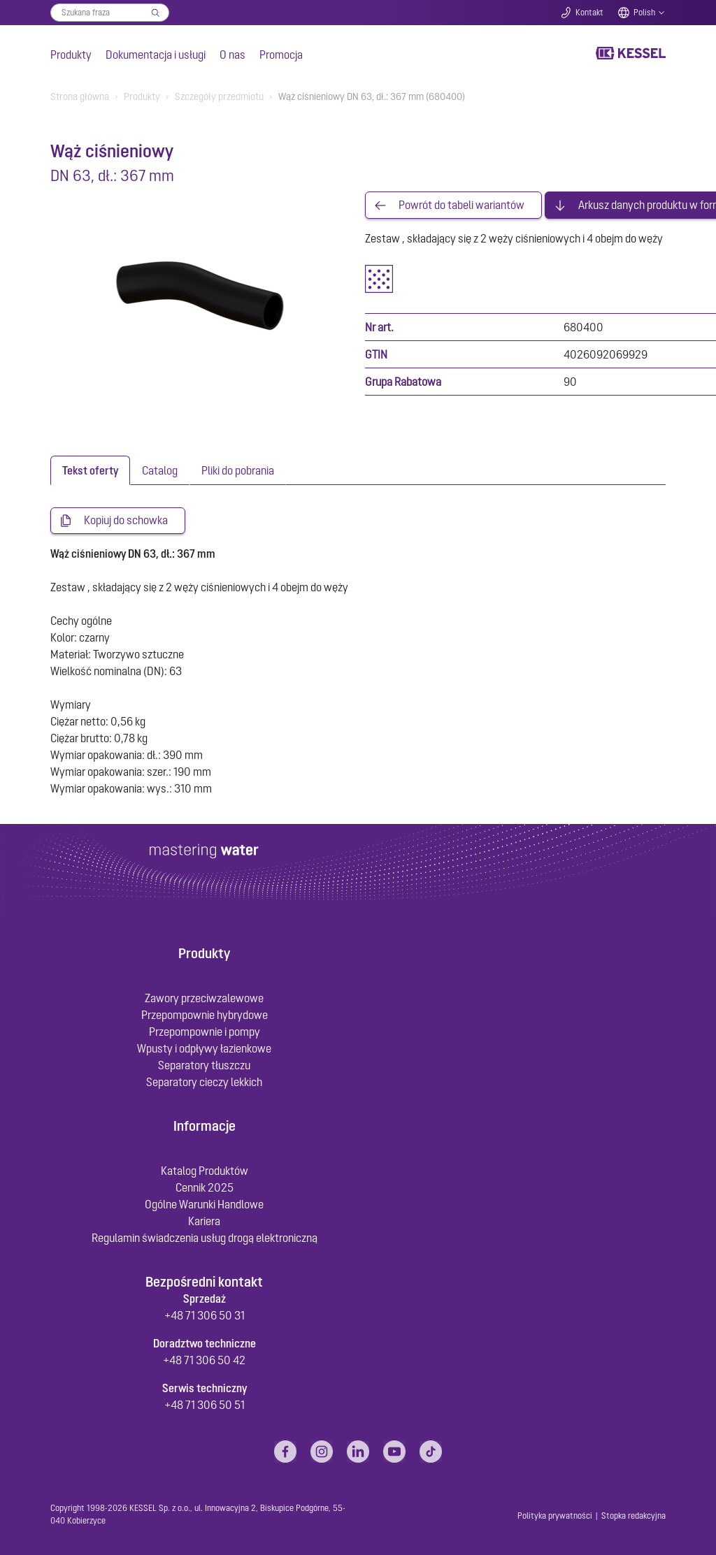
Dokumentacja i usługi (156, 54)
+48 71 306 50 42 (204, 1360)
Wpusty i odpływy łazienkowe (204, 1048)
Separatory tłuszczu (204, 1065)
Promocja (281, 54)
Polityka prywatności (554, 1516)
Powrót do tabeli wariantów (461, 205)
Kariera (204, 1221)
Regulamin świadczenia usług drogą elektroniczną (204, 1238)
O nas (232, 54)
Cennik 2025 (205, 1188)
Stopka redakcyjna (633, 1516)
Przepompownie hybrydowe (204, 1014)
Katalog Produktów (204, 1171)
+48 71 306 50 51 (204, 1405)
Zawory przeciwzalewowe (204, 998)
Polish (644, 12)
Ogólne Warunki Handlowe (204, 1205)
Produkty (71, 54)
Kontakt (589, 12)
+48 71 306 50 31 (204, 1316)
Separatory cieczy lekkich (204, 1082)
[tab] (90, 471)
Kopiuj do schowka (126, 521)
